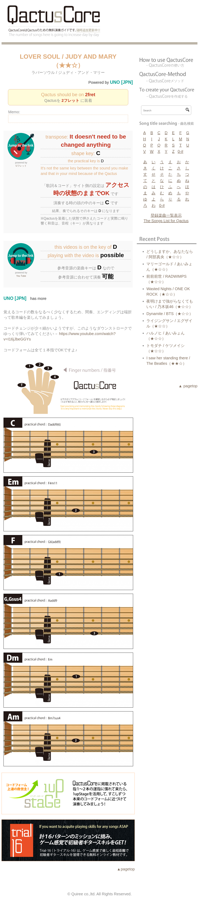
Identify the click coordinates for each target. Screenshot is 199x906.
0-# (180, 151)
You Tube (21, 276)
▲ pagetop (187, 386)
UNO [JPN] (121, 82)
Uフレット (21, 165)
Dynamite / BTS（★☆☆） (169, 314)
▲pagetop (126, 869)
